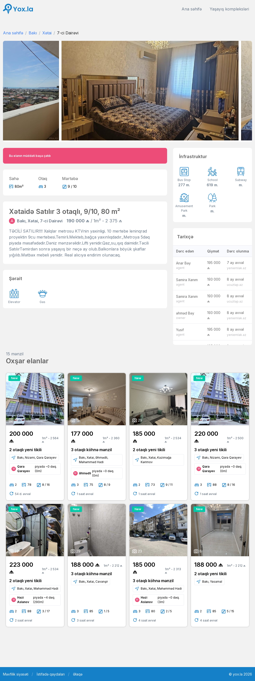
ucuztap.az (235, 285)
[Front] (18, 9)
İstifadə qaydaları (51, 674)
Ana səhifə (192, 8)
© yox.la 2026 (240, 674)
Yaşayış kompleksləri (229, 8)
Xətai (47, 32)
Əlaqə (77, 674)
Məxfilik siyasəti (15, 674)
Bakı (33, 32)
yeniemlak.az (236, 268)
